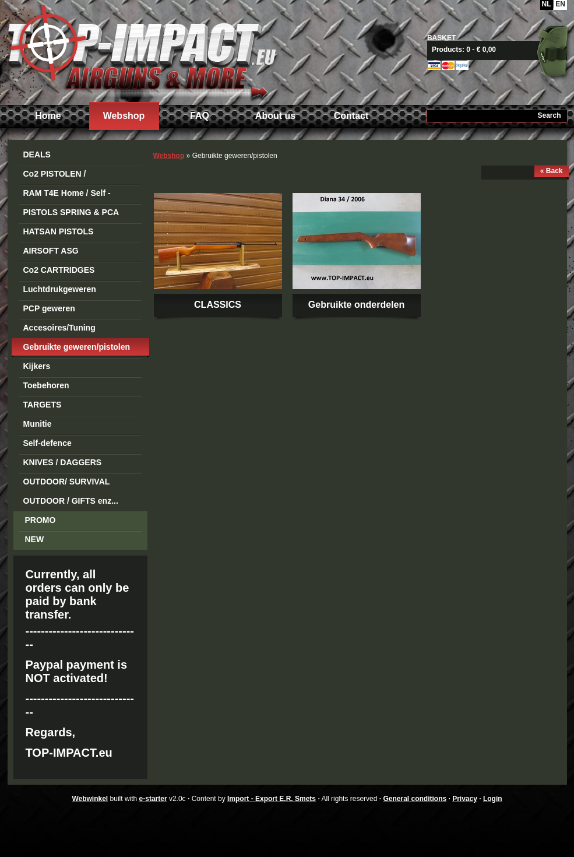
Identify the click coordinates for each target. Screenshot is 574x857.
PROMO (40, 520)
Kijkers (37, 366)
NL (546, 4)
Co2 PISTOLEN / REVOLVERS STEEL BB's (72, 175)
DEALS (37, 154)
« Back (551, 171)
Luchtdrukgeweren (59, 289)
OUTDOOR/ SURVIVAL (66, 481)
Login (492, 799)
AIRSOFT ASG (51, 250)
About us (275, 116)
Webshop (124, 116)
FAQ (199, 116)
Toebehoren (46, 385)
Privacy (464, 799)
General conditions (414, 799)
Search (549, 115)
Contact (351, 116)
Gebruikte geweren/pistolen (77, 347)
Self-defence (47, 443)
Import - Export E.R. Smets (142, 51)
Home (48, 116)
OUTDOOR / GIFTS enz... (70, 500)
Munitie (37, 423)
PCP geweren (49, 308)
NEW (34, 539)
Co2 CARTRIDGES (59, 270)
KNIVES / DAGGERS (62, 462)
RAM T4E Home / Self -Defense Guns (67, 195)
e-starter (153, 799)
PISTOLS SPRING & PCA (71, 212)
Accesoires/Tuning (59, 327)
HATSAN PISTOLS (58, 231)
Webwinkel (90, 799)
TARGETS (42, 404)
